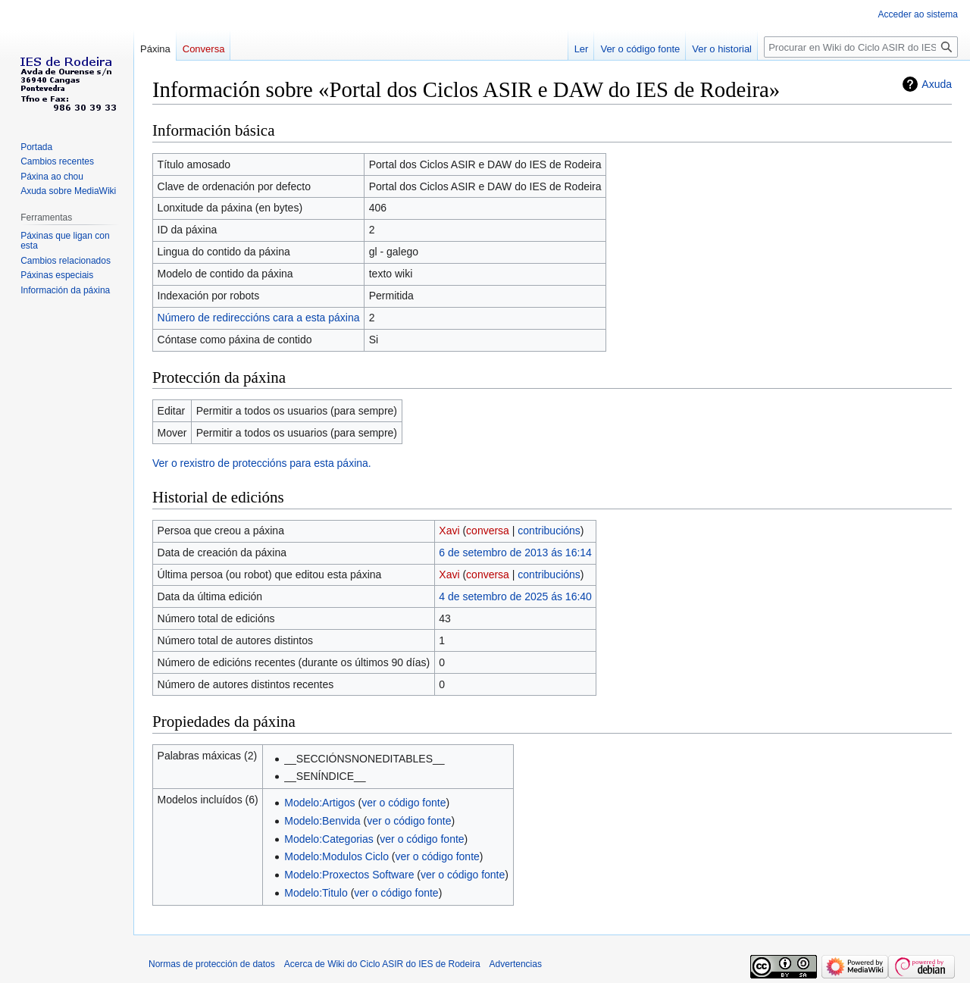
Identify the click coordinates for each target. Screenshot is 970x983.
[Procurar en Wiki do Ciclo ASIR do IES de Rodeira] (861, 47)
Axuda (937, 84)
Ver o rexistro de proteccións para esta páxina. (261, 463)
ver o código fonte (403, 803)
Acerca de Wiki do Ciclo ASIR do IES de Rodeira (382, 964)
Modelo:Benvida (322, 821)
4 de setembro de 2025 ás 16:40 (515, 596)
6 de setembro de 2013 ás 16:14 (515, 552)
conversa (487, 530)
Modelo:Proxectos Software (349, 875)
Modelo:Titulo (316, 893)
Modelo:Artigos (319, 803)
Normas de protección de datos (212, 964)
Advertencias (516, 964)
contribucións (549, 530)
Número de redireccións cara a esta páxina (259, 317)
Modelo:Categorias (329, 839)
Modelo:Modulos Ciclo (336, 856)
